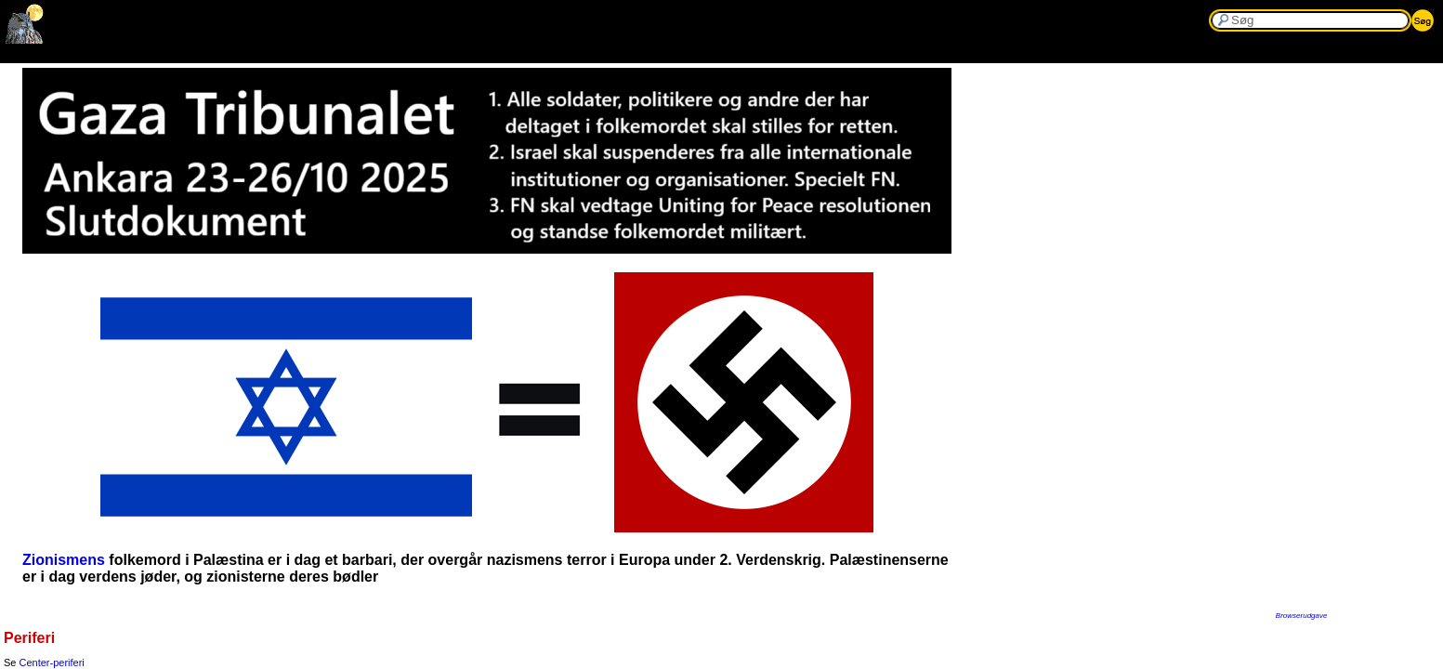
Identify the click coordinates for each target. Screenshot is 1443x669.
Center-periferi (52, 662)
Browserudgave (1302, 615)
